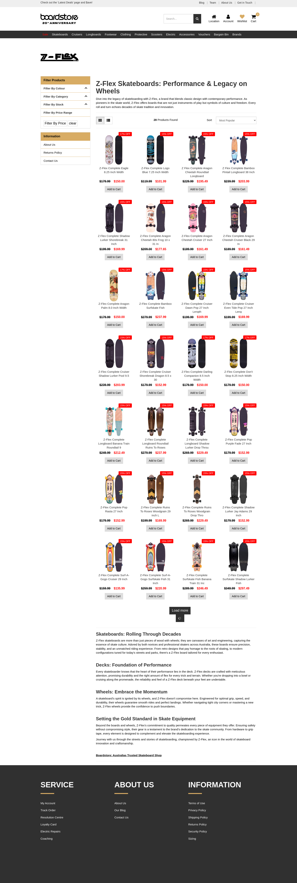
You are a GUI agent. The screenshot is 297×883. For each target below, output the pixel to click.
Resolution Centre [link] (52, 817)
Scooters (156, 34)
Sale (45, 34)
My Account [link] (48, 803)
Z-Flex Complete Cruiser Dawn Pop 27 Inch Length (196, 307)
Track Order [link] (48, 810)
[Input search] (179, 18)
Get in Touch (245, 2)
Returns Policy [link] (53, 152)
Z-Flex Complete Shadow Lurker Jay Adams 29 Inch (239, 511)
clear (72, 123)
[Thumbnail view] (100, 120)
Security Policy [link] (197, 831)
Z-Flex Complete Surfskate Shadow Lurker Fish (238, 579)
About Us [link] (49, 144)
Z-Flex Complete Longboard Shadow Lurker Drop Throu (197, 443)
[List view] (108, 120)
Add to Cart (114, 189)
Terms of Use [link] (196, 803)
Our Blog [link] (120, 810)
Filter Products (54, 80)
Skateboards (60, 34)
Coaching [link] (46, 838)
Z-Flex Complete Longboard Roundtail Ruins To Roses (155, 443)
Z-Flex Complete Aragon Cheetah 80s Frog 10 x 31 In (155, 239)
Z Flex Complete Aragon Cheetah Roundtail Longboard (197, 172)
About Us (227, 2)
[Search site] (197, 18)
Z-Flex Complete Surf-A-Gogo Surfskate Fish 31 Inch (155, 579)
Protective (141, 34)
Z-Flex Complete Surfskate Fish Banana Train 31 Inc (197, 579)
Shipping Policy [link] (198, 817)
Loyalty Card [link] (48, 824)
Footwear (111, 34)
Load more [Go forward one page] (180, 610)
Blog (202, 2)
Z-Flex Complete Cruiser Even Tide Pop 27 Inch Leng (238, 307)
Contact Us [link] (51, 160)
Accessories (187, 34)
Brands (237, 34)
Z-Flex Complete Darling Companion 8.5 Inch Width (197, 375)
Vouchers (204, 34)
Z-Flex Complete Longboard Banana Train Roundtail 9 (114, 443)
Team (213, 2)
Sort (209, 120)
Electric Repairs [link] (50, 831)
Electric (170, 34)
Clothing (125, 34)
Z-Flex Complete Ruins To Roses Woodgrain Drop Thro (196, 511)
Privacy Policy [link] (197, 810)
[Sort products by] (236, 120)
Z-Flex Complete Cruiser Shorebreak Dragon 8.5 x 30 (155, 375)
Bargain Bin (221, 34)
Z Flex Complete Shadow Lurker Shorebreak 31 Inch (114, 239)
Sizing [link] (192, 838)
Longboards (93, 34)
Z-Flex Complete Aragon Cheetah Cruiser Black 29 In (238, 239)
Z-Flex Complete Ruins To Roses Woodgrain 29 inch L (155, 511)
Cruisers (77, 34)
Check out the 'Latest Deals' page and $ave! (66, 2)
